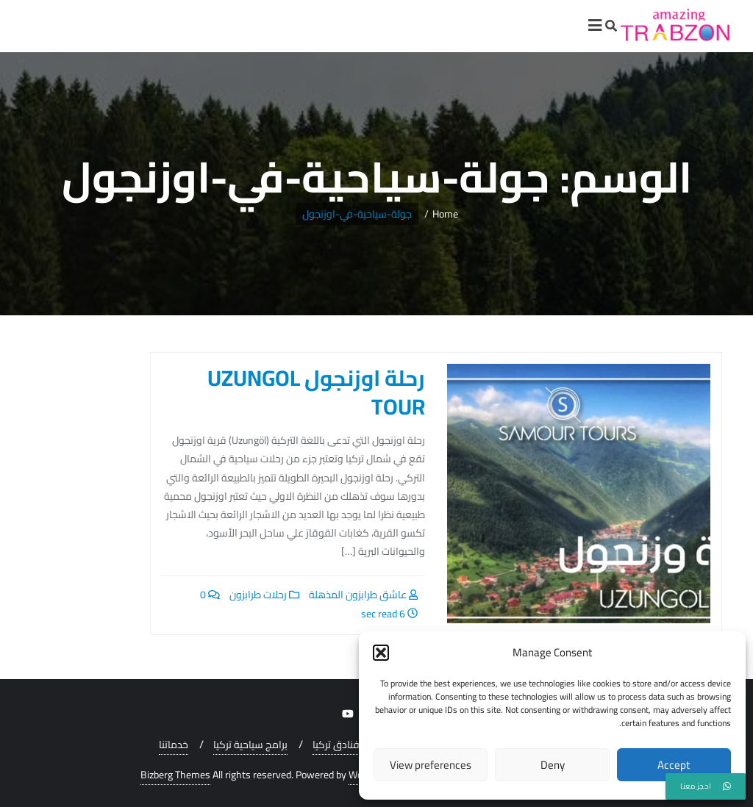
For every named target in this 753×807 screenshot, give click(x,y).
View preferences (430, 764)
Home (445, 213)
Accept (673, 764)
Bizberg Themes (175, 775)
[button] (381, 652)
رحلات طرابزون (264, 594)
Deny (552, 764)
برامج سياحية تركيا (250, 745)
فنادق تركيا (336, 745)
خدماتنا (173, 745)
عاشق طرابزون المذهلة (363, 594)
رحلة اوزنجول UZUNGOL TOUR (316, 392)
